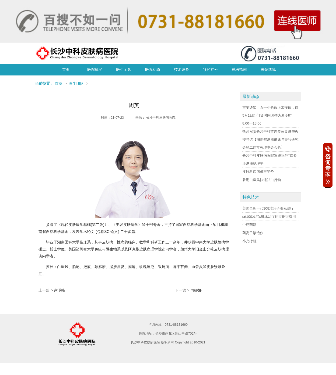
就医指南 (239, 69)
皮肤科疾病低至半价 (258, 172)
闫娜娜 (196, 290)
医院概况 (94, 69)
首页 (66, 69)
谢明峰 (59, 290)
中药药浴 (249, 225)
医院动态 (152, 69)
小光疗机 (249, 241)
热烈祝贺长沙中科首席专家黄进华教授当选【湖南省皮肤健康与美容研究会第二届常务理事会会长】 (270, 139)
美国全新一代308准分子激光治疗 (268, 208)
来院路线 (268, 69)
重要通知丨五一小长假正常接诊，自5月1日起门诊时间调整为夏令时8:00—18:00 (270, 115)
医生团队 (123, 69)
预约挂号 (210, 69)
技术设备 (181, 69)
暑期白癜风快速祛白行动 (261, 180)
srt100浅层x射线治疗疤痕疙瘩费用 (269, 216)
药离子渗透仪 (252, 233)
